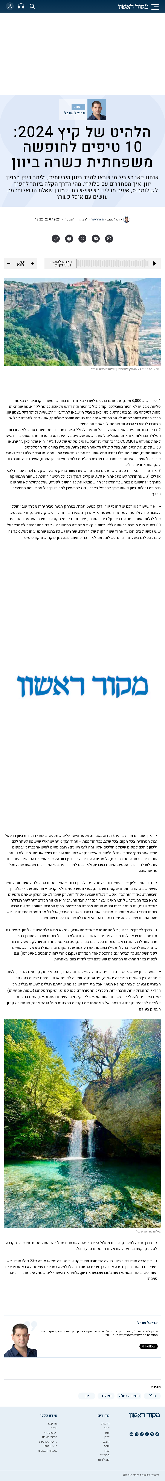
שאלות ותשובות (47, 1450)
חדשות (105, 1423)
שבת (107, 1446)
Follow (148, 1346)
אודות (53, 1428)
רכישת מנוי (50, 1432)
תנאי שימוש (50, 1446)
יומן (107, 1432)
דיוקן (107, 1437)
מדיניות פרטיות (48, 1441)
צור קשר (52, 1423)
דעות (78, 107)
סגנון (107, 1450)
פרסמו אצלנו (49, 1437)
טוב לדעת (104, 1459)
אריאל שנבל (74, 113)
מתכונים (105, 1455)
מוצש (106, 1441)
